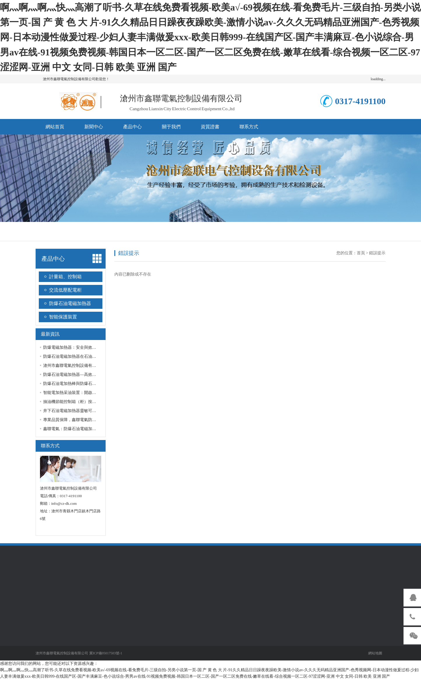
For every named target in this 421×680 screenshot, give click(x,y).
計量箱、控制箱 (65, 276)
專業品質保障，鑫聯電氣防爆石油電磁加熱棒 (84, 420)
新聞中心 (93, 126)
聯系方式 (249, 126)
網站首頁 (55, 126)
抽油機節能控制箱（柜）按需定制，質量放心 (84, 401)
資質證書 (210, 126)
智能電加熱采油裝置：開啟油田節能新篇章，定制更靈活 (94, 392)
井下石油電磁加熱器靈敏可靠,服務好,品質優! (83, 411)
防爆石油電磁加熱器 (70, 303)
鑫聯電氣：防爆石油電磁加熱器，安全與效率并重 (88, 429)
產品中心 (132, 126)
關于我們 (171, 126)
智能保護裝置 (63, 316)
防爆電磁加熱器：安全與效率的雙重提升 (80, 347)
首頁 (361, 253)
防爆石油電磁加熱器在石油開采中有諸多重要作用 (88, 356)
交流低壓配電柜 (65, 290)
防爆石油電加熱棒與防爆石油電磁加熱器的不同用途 (90, 383)
